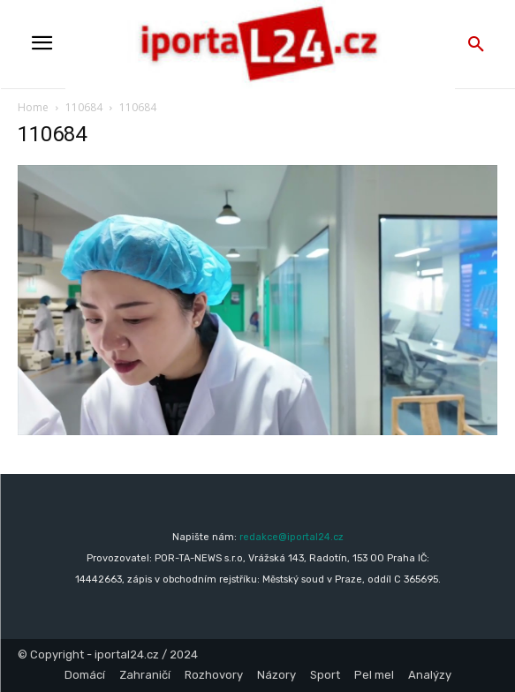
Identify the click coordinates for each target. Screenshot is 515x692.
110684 (83, 107)
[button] (476, 45)
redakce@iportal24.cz (291, 537)
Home (33, 107)
